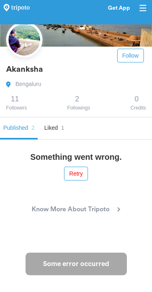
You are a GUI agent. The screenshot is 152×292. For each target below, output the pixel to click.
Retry (76, 173)
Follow (130, 55)
